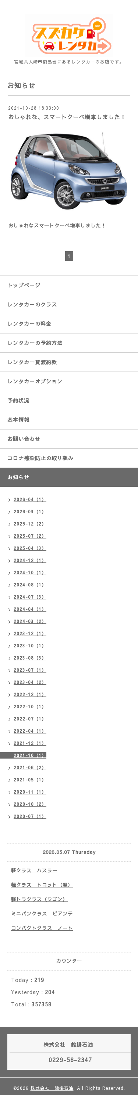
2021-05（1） (30, 780)
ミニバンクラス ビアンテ (42, 913)
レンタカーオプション (35, 381)
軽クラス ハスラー (34, 870)
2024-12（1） (30, 560)
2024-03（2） (30, 621)
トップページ (23, 285)
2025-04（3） (30, 548)
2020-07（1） (30, 816)
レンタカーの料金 (29, 323)
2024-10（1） (30, 572)
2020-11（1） (30, 792)
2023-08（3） (30, 658)
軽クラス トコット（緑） (42, 885)
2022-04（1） (30, 731)
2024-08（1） (30, 585)
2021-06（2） (30, 767)
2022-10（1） (30, 706)
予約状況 (18, 400)
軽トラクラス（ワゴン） (39, 899)
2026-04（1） (30, 499)
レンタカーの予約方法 (35, 342)
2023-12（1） (30, 633)
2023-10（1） (30, 646)
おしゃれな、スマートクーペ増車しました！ (67, 117)
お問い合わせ (23, 438)
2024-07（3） (30, 597)
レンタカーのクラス (32, 304)
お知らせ (18, 477)
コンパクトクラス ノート (42, 928)
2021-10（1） (30, 755)
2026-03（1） (30, 511)
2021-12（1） (30, 743)
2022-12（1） (30, 694)
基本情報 (18, 419)
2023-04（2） (30, 682)
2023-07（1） (30, 670)
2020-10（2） (30, 804)
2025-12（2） (30, 524)
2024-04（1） (30, 609)
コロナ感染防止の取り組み (40, 458)
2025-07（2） (30, 536)
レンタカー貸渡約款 (32, 362)
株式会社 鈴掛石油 (52, 1088)
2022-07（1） (30, 719)
